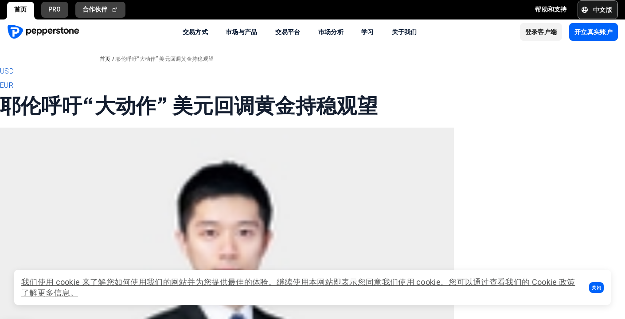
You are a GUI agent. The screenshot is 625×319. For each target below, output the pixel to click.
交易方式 (195, 31)
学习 (367, 31)
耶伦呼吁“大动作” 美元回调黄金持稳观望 (164, 59)
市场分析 (331, 31)
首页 (20, 9)
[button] (596, 287)
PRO (54, 9)
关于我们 (404, 31)
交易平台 (288, 31)
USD (7, 71)
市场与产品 (242, 31)
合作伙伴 (100, 9)
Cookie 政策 (553, 282)
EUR (6, 85)
